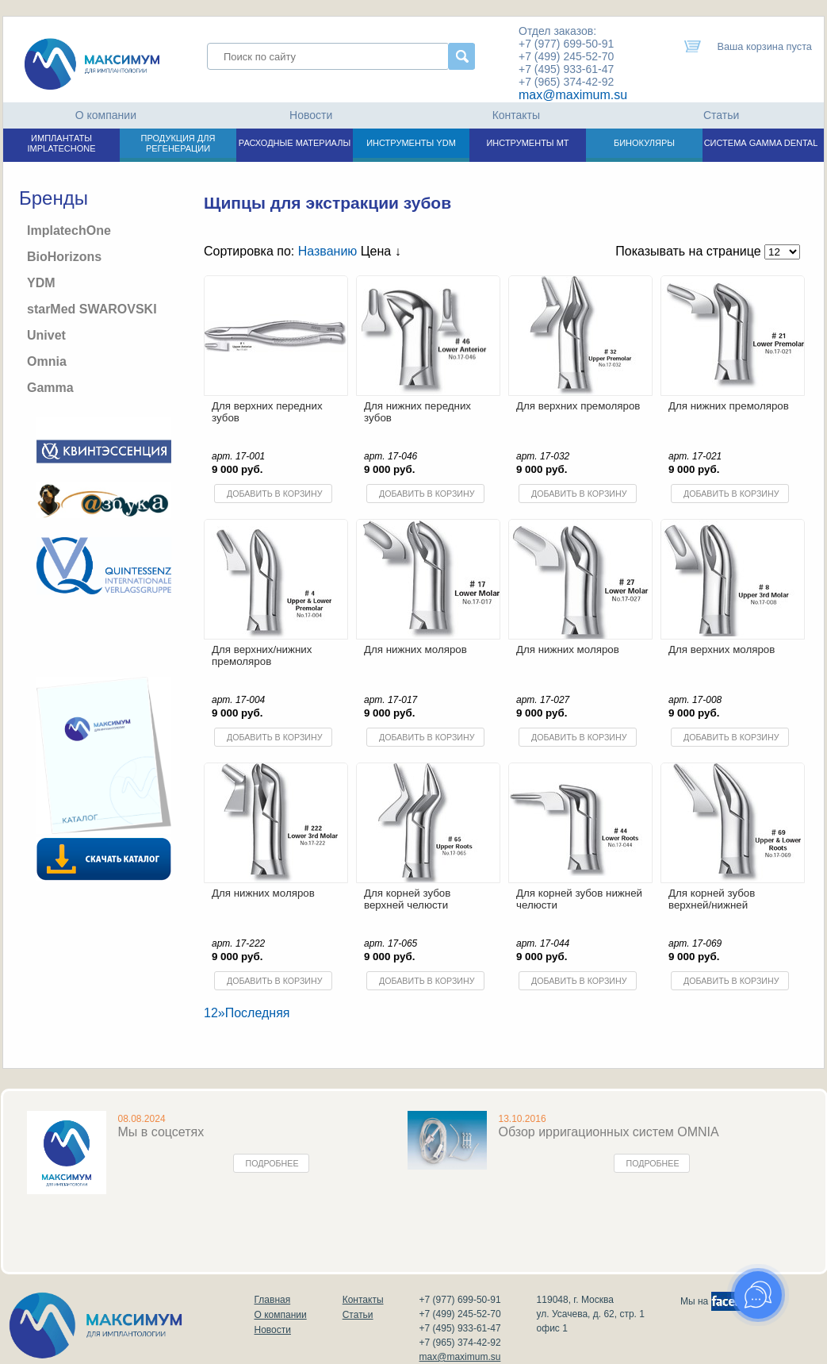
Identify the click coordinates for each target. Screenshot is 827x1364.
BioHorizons (64, 256)
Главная (273, 1299)
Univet (46, 335)
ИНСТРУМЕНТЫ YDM (411, 143)
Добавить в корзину (274, 493)
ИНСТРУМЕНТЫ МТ (527, 143)
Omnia (47, 361)
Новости (310, 115)
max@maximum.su (573, 95)
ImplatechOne (69, 230)
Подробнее (272, 1163)
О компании (105, 115)
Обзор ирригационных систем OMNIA (609, 1132)
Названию (328, 251)
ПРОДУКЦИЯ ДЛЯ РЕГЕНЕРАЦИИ (178, 143)
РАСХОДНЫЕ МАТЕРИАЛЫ (294, 143)
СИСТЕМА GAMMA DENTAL (761, 143)
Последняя (257, 1013)
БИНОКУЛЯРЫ (644, 143)
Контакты (516, 115)
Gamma (50, 387)
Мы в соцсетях (161, 1132)
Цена (381, 251)
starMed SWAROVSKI (92, 309)
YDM (41, 283)
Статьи (721, 115)
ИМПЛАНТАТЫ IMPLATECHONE (62, 143)
